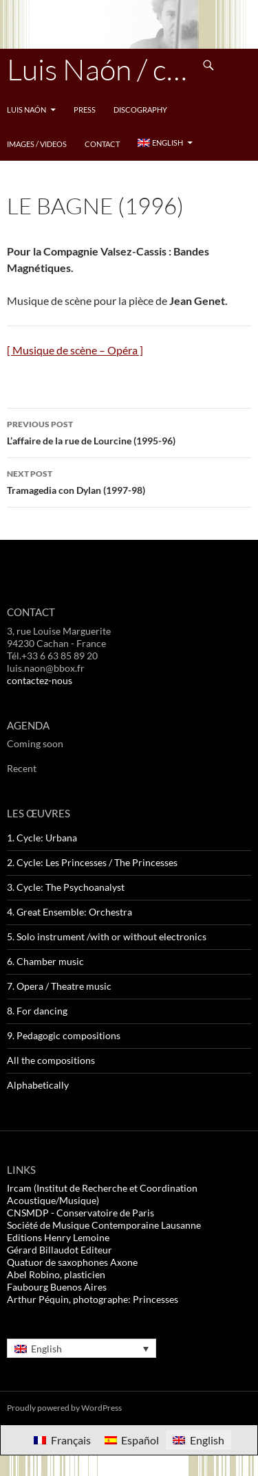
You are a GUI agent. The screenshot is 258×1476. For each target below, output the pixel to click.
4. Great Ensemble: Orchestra (69, 912)
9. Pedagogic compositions (63, 1035)
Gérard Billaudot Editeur (59, 1250)
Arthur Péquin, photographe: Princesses (92, 1299)
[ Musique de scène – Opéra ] (75, 349)
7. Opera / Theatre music (59, 986)
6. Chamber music (45, 961)
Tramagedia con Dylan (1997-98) (129, 481)
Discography (140, 109)
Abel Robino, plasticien (56, 1274)
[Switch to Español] (132, 1440)
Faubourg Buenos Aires (57, 1287)
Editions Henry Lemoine (58, 1237)
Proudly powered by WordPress (64, 1408)
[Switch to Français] (62, 1440)
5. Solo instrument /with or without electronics (106, 936)
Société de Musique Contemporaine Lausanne (104, 1225)
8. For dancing (37, 1011)
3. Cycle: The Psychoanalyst (66, 887)
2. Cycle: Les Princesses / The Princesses (92, 862)
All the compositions (51, 1060)
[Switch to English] (198, 1440)
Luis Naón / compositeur (99, 69)
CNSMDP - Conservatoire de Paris (80, 1212)
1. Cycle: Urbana (42, 837)
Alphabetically (38, 1085)
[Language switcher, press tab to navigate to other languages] (81, 1348)
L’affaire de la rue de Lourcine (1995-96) (129, 431)
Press (85, 109)
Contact (102, 143)
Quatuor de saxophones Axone (72, 1262)
